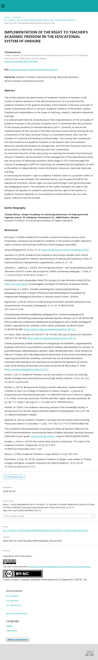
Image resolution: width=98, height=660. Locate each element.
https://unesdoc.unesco (43, 436)
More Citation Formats (14, 516)
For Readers (12, 595)
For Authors (12, 600)
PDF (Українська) (15, 477)
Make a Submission (17, 639)
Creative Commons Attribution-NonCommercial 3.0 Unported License (60, 566)
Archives (17, 17)
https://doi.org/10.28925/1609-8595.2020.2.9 (34, 69)
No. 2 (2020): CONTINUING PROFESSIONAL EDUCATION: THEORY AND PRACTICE (39, 20)
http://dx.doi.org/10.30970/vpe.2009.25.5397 (65, 249)
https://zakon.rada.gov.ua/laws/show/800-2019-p (49, 329)
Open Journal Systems (16, 613)
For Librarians (13, 605)
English (9, 626)
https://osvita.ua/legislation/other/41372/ (26, 369)
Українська (11, 630)
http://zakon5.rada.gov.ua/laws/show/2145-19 (51, 338)
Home (7, 17)
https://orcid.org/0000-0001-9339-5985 (21, 61)
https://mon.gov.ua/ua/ (16, 283)
